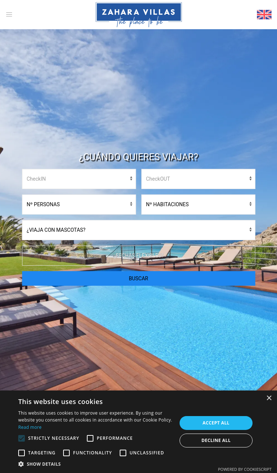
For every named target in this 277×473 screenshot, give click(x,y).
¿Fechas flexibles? (138, 255)
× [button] (269, 398)
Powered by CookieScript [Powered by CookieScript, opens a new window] (245, 469)
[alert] (138, 432)
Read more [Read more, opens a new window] (30, 427)
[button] (95, 464)
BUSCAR (138, 278)
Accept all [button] (216, 423)
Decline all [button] (216, 440)
